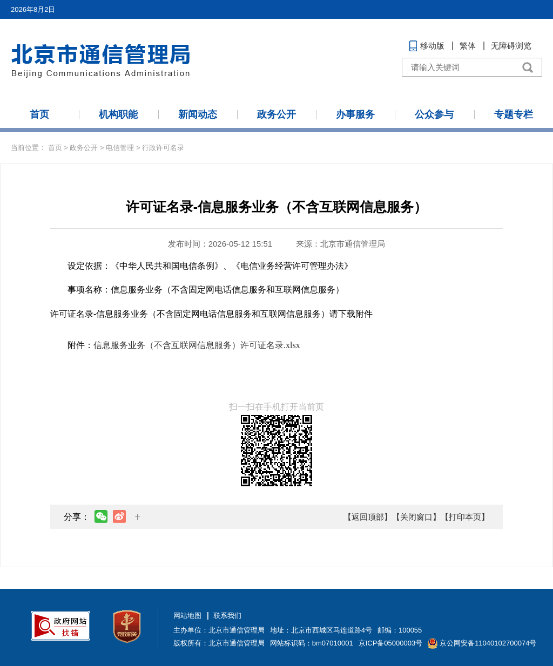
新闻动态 (197, 114)
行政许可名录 (163, 148)
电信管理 (120, 148)
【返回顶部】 (367, 516)
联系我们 (227, 615)
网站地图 (187, 615)
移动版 (432, 45)
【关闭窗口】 (416, 516)
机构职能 (118, 114)
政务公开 (276, 114)
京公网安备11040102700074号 (488, 643)
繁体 (468, 45)
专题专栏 (513, 114)
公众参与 (434, 114)
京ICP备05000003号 (391, 643)
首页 (39, 114)
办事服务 (355, 114)
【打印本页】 (465, 516)
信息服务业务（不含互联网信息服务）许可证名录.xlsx (196, 345)
